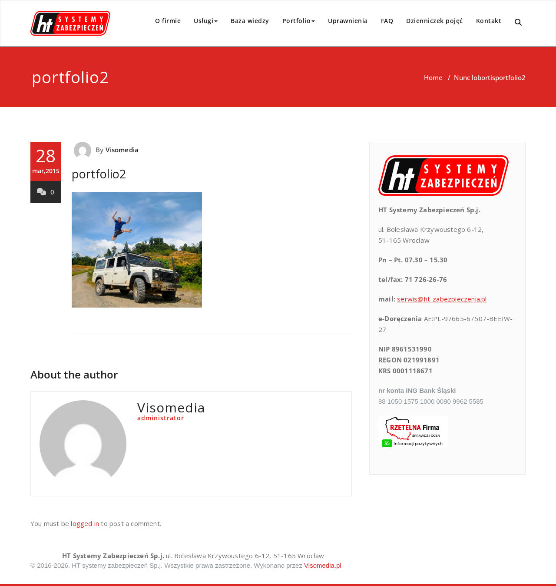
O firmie (168, 21)
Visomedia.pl (322, 565)
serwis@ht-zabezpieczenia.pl (441, 299)
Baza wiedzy (250, 21)
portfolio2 (99, 174)
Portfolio (298, 21)
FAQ (387, 21)
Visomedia (122, 149)
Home (433, 77)
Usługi (206, 21)
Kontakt (489, 21)
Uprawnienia (348, 21)
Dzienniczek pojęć (434, 21)
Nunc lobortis (474, 77)
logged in (85, 523)
